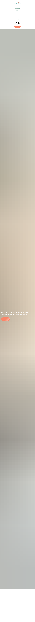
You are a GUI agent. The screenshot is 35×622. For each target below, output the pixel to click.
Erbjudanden (17, 10)
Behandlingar (17, 8)
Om (17, 17)
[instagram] (16, 23)
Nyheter (17, 12)
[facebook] (19, 23)
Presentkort (17, 14)
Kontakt (17, 19)
